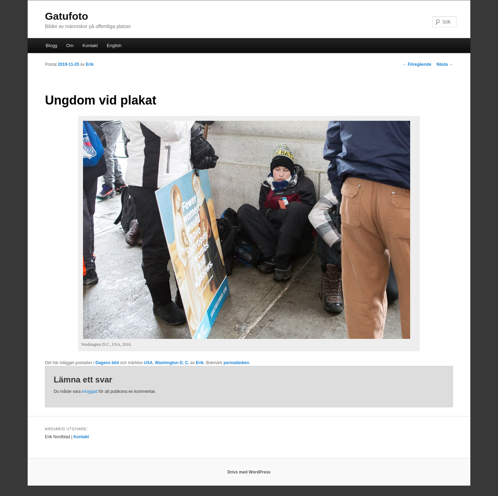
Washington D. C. (172, 362)
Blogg (51, 45)
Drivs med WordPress (249, 472)
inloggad (90, 391)
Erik (90, 64)
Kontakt (90, 45)
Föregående (417, 64)
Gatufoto (66, 16)
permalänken (236, 362)
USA (148, 362)
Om (70, 45)
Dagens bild (107, 362)
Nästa (444, 64)
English (114, 45)
